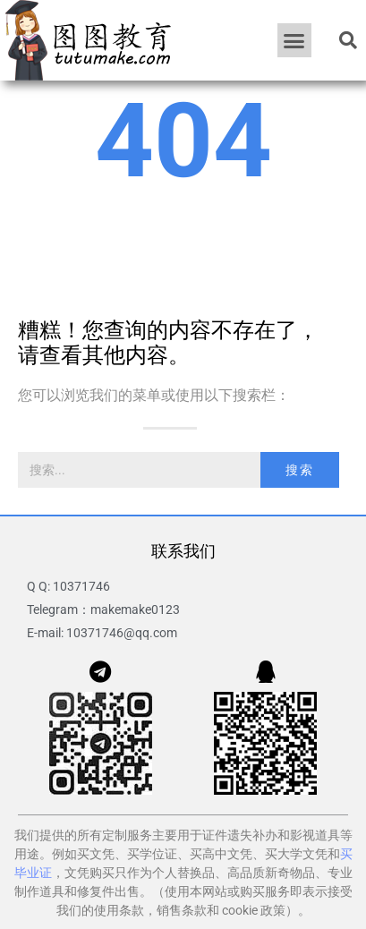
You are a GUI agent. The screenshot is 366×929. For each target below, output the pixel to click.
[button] (294, 40)
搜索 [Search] (299, 470)
